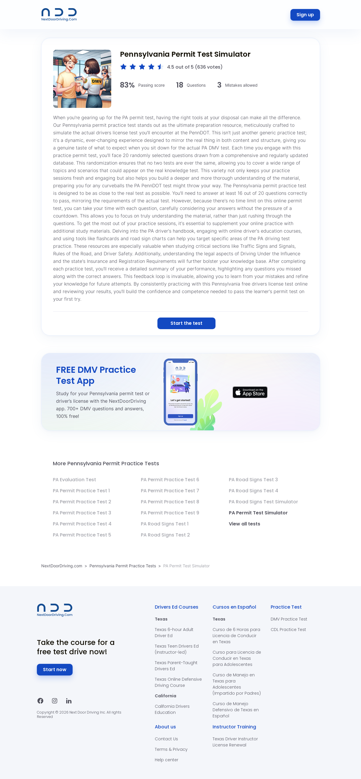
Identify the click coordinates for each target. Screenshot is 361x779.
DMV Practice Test (289, 619)
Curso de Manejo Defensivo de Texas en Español (236, 710)
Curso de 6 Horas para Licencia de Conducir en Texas (236, 636)
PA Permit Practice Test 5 (82, 535)
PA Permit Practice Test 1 (81, 490)
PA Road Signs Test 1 (164, 523)
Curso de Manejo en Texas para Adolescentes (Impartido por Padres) (237, 684)
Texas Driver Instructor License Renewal (235, 742)
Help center (166, 760)
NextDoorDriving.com (61, 565)
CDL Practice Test (288, 629)
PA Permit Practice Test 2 (82, 501)
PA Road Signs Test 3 (253, 479)
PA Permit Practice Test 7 (170, 490)
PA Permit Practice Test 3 (82, 512)
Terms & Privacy (171, 749)
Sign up (305, 14)
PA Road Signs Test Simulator (263, 501)
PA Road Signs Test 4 (253, 490)
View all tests (244, 523)
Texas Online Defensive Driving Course (178, 682)
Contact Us (166, 739)
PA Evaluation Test (74, 479)
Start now (55, 669)
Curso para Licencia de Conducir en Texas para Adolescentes (237, 658)
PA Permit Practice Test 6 (170, 479)
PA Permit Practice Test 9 (170, 512)
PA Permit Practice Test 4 (82, 523)
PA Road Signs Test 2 (165, 535)
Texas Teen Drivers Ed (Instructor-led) (177, 649)
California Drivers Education (172, 709)
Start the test (186, 323)
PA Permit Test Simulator (258, 512)
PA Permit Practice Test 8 (170, 501)
